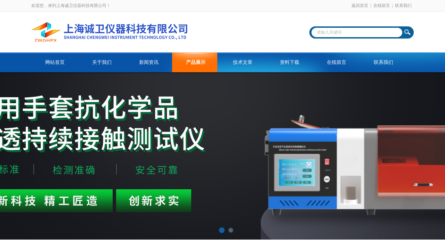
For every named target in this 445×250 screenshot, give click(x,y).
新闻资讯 (149, 62)
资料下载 (289, 62)
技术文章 (242, 62)
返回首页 (359, 5)
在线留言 (381, 5)
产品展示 (195, 62)
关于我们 (102, 62)
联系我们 (403, 5)
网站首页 (55, 62)
